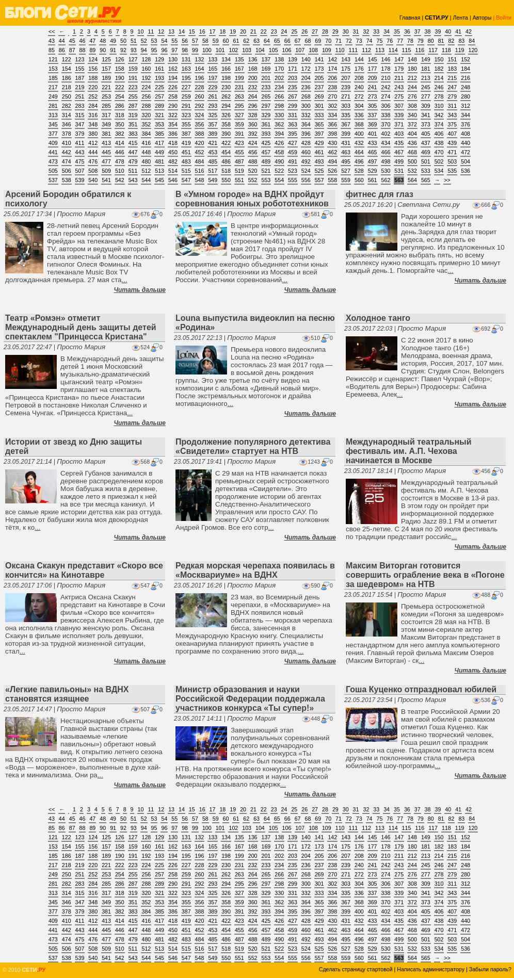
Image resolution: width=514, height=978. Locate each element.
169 (266, 69)
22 (264, 31)
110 (340, 50)
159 (133, 69)
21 (253, 31)
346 (66, 124)
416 (146, 143)
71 (338, 41)
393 (266, 134)
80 (431, 41)
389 (212, 134)
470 (439, 152)
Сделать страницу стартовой (356, 969)
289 (159, 106)
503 (452, 161)
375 (452, 124)
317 (106, 115)
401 (372, 134)
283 (80, 106)
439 (452, 143)
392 (253, 134)
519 (239, 171)
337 (372, 115)
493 (319, 161)
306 (386, 106)
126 (119, 59)
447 (133, 152)
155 (80, 69)
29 (335, 31)
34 (386, 31)
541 (106, 180)
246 (439, 87)
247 (452, 87)
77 (400, 41)
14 (182, 31)
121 (53, 59)
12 (161, 31)
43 (52, 41)
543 (133, 180)
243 (399, 87)
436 (412, 143)
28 (325, 31)
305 (372, 106)
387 (186, 134)
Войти (503, 17)
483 (186, 161)
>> (447, 180)
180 (412, 69)
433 (372, 143)
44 (62, 41)
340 (412, 115)
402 (386, 134)
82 (451, 41)
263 (239, 96)
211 (399, 78)
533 (425, 171)
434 (386, 143)
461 (319, 152)
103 (246, 50)
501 (425, 161)
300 (306, 106)
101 (220, 50)
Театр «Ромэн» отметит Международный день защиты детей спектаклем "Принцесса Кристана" (80, 327)
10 (141, 31)
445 (106, 152)
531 (399, 171)
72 (349, 41)
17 (213, 31)
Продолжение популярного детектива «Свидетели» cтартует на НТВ (252, 446)
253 (106, 96)
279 (452, 96)
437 (425, 143)
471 (452, 152)
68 (307, 41)
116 (419, 50)
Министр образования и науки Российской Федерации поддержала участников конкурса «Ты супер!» (250, 698)
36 (407, 31)
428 (306, 143)
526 (332, 171)
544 (146, 180)
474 (66, 161)
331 (292, 115)
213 (425, 78)
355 (186, 124)
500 (412, 161)
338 (386, 115)
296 (253, 106)
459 (292, 152)
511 (133, 171)
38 (428, 31)
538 (66, 180)
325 (212, 115)
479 (133, 161)
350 (119, 124)
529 (372, 171)
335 (345, 115)
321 (159, 115)
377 (53, 134)
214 (439, 78)
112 (366, 50)
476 (93, 161)
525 (319, 171)
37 (417, 31)
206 (332, 78)
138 (279, 59)
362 (279, 124)
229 (212, 87)
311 (452, 106)
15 (192, 31)
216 (465, 78)
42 (468, 31)
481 (159, 161)
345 (53, 124)
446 (119, 152)
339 (399, 115)
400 (359, 134)
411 (80, 143)
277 (425, 96)
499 (399, 161)
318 (119, 115)
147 (399, 59)
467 (399, 152)
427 (292, 143)
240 (359, 87)
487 (239, 161)
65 (277, 41)
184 (465, 69)
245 (425, 87)
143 (345, 59)
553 (266, 180)
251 (80, 96)
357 (212, 124)
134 (226, 59)
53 (154, 41)
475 (80, 161)
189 (106, 78)
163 (186, 69)
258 (173, 96)
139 (292, 59)
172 (306, 69)
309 (425, 106)
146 (386, 59)
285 (106, 106)
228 (199, 87)
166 (226, 69)
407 (452, 134)
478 (119, 161)
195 (186, 78)
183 (452, 69)
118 (446, 50)
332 (306, 115)
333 (319, 115)
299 (292, 106)
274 (386, 96)
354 (173, 124)
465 (372, 152)
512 (146, 171)
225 (159, 87)
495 (345, 161)
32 (366, 31)
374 (439, 124)
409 (53, 143)
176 (359, 69)
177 (372, 69)
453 (212, 152)
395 (292, 134)
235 (292, 87)
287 (133, 106)
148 (412, 59)
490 (279, 161)
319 (133, 115)
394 (279, 134)
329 (266, 115)
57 (195, 41)
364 (306, 124)
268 (306, 96)
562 (386, 180)
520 (253, 171)
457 (266, 152)
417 (159, 143)
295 (239, 106)
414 (119, 143)
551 (239, 180)
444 (93, 152)
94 (144, 50)
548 (199, 180)
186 (66, 78)
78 (410, 41)
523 (292, 171)
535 (452, 171)
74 (369, 41)
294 (226, 106)
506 (66, 171)
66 (287, 41)
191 (133, 78)
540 (93, 180)
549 (212, 180)
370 (386, 124)
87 (72, 50)
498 (386, 161)
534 (439, 171)
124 (93, 59)
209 (372, 78)
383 (133, 134)
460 (306, 152)
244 (412, 87)
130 (173, 59)
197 (212, 78)
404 (412, 134)
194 (173, 78)
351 (133, 124)
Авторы (482, 17)
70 (328, 41)
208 (359, 78)
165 (212, 69)
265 (266, 96)
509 (106, 171)
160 (146, 69)
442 (66, 152)
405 (425, 134)
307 (399, 106)
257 (159, 96)
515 (186, 171)
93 (134, 50)
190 (119, 78)
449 (159, 152)
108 (313, 50)
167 (239, 69)
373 (425, 124)
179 (399, 69)
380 (93, 134)
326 (226, 115)
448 (146, 152)
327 (239, 115)
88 (82, 50)
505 (53, 171)
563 (399, 180)
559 (345, 180)
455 (239, 152)
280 (465, 96)
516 (199, 171)
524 (306, 171)
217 (53, 87)
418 (173, 143)
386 (173, 134)
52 (144, 41)
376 (465, 124)
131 (186, 59)
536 (465, 171)
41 (458, 31)
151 (452, 59)
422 (226, 143)
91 (113, 50)
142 (332, 59)
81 (441, 41)
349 (106, 124)
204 (306, 78)
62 (246, 41)
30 (346, 31)
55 (174, 41)
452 (199, 152)
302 (332, 106)
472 (465, 152)
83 (461, 41)
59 (216, 41)
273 (372, 96)
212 (412, 78)
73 (359, 41)
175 (345, 69)
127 (133, 59)
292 (199, 106)
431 (345, 143)
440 (465, 143)
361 (266, 124)
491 (292, 161)
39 (438, 31)
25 (294, 31)
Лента (460, 17)
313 (53, 115)
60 (226, 41)
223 (133, 87)
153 (53, 69)
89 (92, 50)
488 (253, 161)
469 (425, 152)
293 (212, 106)
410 (66, 143)
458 (279, 152)
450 (173, 152)
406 (439, 134)
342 (439, 115)
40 (448, 31)
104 (260, 50)
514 (173, 171)
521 (266, 171)
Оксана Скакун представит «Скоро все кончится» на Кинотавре (84, 570)
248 (465, 87)
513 (159, 171)
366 (332, 124)
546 (173, 180)
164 (199, 69)
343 (452, 115)
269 (319, 96)
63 (256, 41)
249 (53, 96)
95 (154, 50)
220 (93, 87)
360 (253, 124)
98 (185, 50)
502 (439, 161)
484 (199, 161)
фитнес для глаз (379, 194)
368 (359, 124)
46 (82, 41)
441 (53, 152)
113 (379, 50)
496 (359, 161)
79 (420, 41)
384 (146, 134)
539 (80, 180)
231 (239, 87)
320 (146, 115)
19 (233, 31)
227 (186, 87)
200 (253, 78)
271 (345, 96)
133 (212, 59)
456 (253, 152)
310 (439, 106)
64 (267, 41)
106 (287, 50)
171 (292, 69)
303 (345, 106)
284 (93, 106)
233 (266, 87)
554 (279, 180)
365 (319, 124)
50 (123, 41)
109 (326, 50)
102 (233, 50)
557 (319, 180)
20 (243, 31)
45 (72, 41)
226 (173, 87)
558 (332, 180)
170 (279, 69)
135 (239, 59)
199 (239, 78)
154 (66, 69)
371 (399, 124)
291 (186, 106)
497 (372, 161)
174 (332, 69)
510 (119, 171)
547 (186, 180)
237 (319, 87)
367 (345, 124)
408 (465, 134)
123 (80, 59)
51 (134, 41)
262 (226, 96)
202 (279, 78)
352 (146, 124)
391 (239, 134)
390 (226, 134)
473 (53, 161)
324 (199, 115)
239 (345, 87)
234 (279, 87)
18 (222, 31)
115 (406, 50)
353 (159, 124)
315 (80, 115)
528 (359, 171)
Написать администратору (430, 969)
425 (266, 143)
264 (253, 96)
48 (103, 41)
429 (319, 143)
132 (199, 59)
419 (186, 143)
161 (159, 69)
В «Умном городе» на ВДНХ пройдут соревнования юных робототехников (252, 199)
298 (279, 106)
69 (318, 41)
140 (306, 59)
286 (119, 106)
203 (292, 78)
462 (332, 152)
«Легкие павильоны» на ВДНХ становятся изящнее (67, 694)
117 (433, 50)
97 (174, 50)
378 (66, 134)
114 (393, 50)
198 (226, 78)
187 (80, 78)
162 (173, 69)
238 (332, 87)
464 (359, 152)
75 (380, 41)
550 (226, 180)
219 (80, 87)
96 (164, 50)
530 (386, 171)
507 (80, 171)
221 (106, 87)
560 (359, 180)
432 (359, 143)
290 (173, 106)
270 (332, 96)
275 (399, 96)
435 (399, 143)
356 (199, 124)
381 (106, 134)
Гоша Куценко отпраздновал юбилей (421, 689)
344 (465, 115)
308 (412, 106)
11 (151, 31)
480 (146, 161)
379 (80, 134)
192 (146, 78)
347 (80, 124)
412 (93, 143)
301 (319, 106)
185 (53, 78)
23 (274, 31)
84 (472, 41)
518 (226, 171)
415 (133, 143)
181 (425, 69)
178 (386, 69)
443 (80, 152)
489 (266, 161)
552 (253, 180)
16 (202, 31)
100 (207, 50)
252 (93, 96)
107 (299, 50)
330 (279, 115)
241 (372, 87)
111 (353, 50)
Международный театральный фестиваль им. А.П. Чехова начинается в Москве (409, 451)
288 (146, 106)
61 (236, 41)
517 (212, 171)
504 (465, 161)
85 (52, 50)
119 (459, 50)
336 (359, 115)
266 (279, 96)
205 (319, 78)
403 (399, 134)
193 (159, 78)
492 (306, 161)
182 (439, 69)
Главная (410, 17)
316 (93, 115)
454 (226, 152)
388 (199, 134)
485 (212, 161)
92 (123, 50)
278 (439, 96)
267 (292, 96)
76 (390, 41)
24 (284, 31)
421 (212, 143)
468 (412, 152)
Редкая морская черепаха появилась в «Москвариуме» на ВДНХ (255, 570)
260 (199, 96)
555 (292, 180)
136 (253, 59)
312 (465, 106)
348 (93, 124)
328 (253, 115)
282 (66, 106)
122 (66, 59)
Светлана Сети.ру (428, 204)
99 (195, 50)
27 (315, 31)
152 (465, 59)
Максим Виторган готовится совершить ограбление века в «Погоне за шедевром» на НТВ (425, 575)
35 (397, 31)
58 (205, 41)
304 (359, 106)
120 (473, 50)
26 (304, 31)
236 (306, 87)
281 (53, 106)
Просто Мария (81, 214)
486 (226, 161)
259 (186, 96)
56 (185, 41)
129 (159, 59)
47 (92, 41)
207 (345, 78)
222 (119, 87)
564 (412, 180)
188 (93, 78)
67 (298, 41)
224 (146, 87)
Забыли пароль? (490, 969)
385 (159, 134)
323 (186, 115)
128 (146, 59)
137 (266, 59)
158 (119, 69)
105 (273, 50)
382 (119, 134)
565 (425, 180)
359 (239, 124)
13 (171, 31)
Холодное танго (378, 318)
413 (106, 143)
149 (425, 59)
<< (52, 31)
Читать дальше (140, 290)
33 (376, 31)
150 (439, 59)
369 (372, 124)
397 (319, 134)
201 (266, 78)
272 (359, 96)
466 (386, 152)
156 (93, 69)
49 (113, 41)
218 (66, 87)
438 (439, 143)
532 (412, 171)
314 (66, 115)
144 (359, 59)
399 (345, 134)
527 (345, 171)
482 (173, 161)
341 (425, 115)
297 (266, 106)
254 (119, 96)
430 (332, 143)
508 (93, 171)
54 (164, 41)
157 (106, 69)
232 (253, 87)
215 (452, 78)
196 (199, 78)
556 (306, 180)
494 (332, 161)
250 (66, 96)
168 (253, 69)
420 (199, 143)
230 (226, 87)
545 (159, 180)
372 (412, 124)
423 (239, 143)
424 (253, 143)
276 (412, 96)
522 (279, 171)
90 (103, 50)
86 (62, 50)
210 (386, 78)
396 (306, 134)
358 (226, 124)
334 (332, 115)
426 (279, 143)
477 (106, 161)
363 (292, 124)
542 (119, 180)
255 (133, 96)
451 (186, 152)
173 (319, 69)
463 (345, 152)
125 (106, 59)
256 (146, 96)
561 (372, 180)
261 (212, 96)
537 (53, 180)
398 (332, 134)
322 (173, 115)
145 (372, 59)
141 (319, 59)
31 (356, 31)
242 (386, 87)
